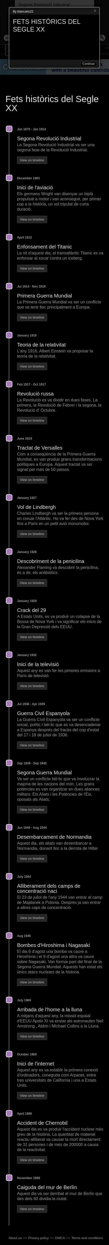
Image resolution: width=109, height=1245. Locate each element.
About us (15, 1238)
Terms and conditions (87, 1238)
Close (94, 11)
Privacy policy (38, 1238)
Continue (88, 64)
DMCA (60, 1238)
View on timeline (32, 160)
